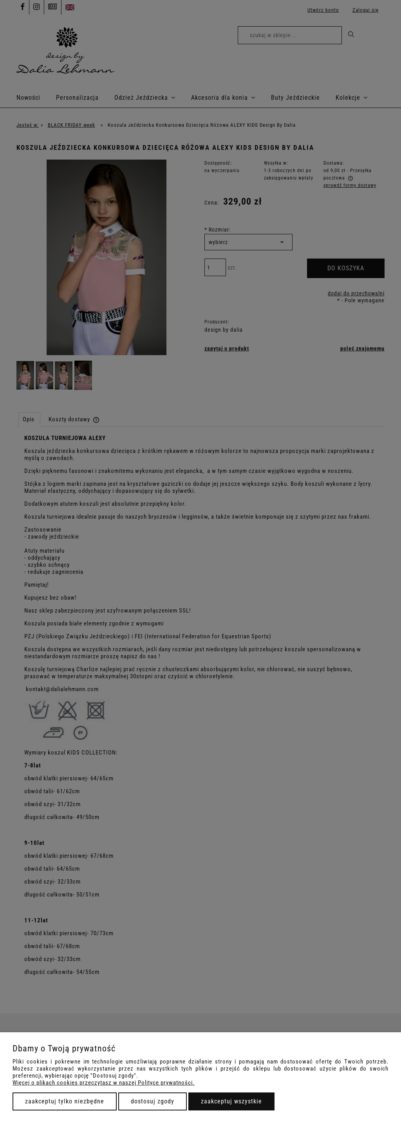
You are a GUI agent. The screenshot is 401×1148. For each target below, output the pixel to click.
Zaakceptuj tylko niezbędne (64, 1101)
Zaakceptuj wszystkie (231, 1101)
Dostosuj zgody (152, 1101)
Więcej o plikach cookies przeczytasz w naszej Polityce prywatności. (104, 1082)
